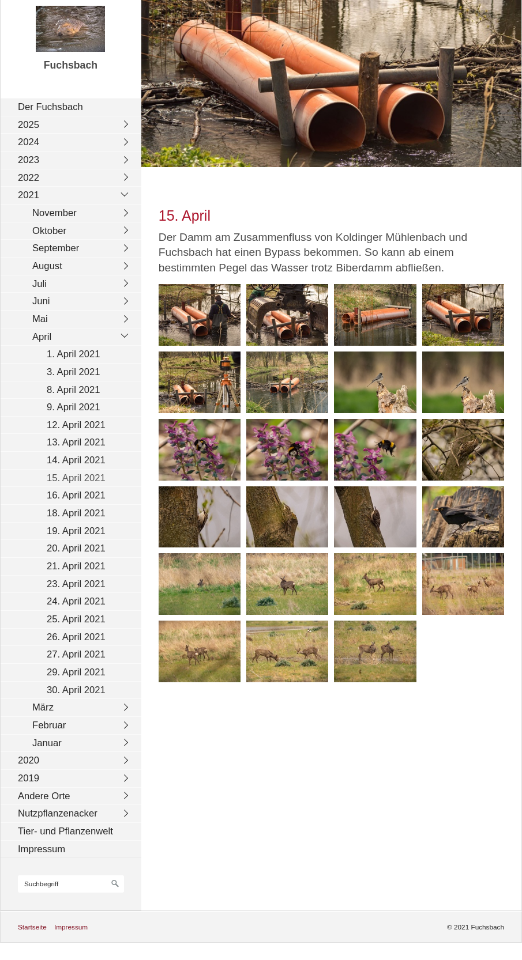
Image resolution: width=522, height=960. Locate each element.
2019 (28, 778)
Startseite (32, 927)
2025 (28, 124)
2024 (28, 142)
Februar (49, 725)
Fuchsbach (70, 65)
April (41, 336)
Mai (40, 318)
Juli (39, 283)
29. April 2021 (76, 672)
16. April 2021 (76, 495)
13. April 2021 (76, 442)
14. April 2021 (76, 460)
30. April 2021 (76, 690)
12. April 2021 (76, 424)
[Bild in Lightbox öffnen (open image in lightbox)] (200, 315)
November (54, 212)
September (55, 248)
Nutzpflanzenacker (57, 813)
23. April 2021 (76, 584)
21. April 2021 (76, 566)
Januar (47, 743)
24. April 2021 (76, 601)
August (47, 265)
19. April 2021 (76, 531)
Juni (41, 301)
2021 (28, 195)
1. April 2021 (73, 354)
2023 (28, 159)
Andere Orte (44, 796)
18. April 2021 (76, 513)
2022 (28, 177)
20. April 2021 (76, 548)
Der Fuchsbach (50, 106)
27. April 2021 (76, 654)
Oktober (49, 230)
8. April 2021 (73, 389)
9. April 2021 (73, 407)
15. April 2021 (76, 478)
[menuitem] (74, 107)
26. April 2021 (76, 637)
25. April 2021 (76, 619)
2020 (28, 760)
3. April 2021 (73, 371)
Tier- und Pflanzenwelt (65, 831)
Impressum (41, 849)
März (43, 707)
